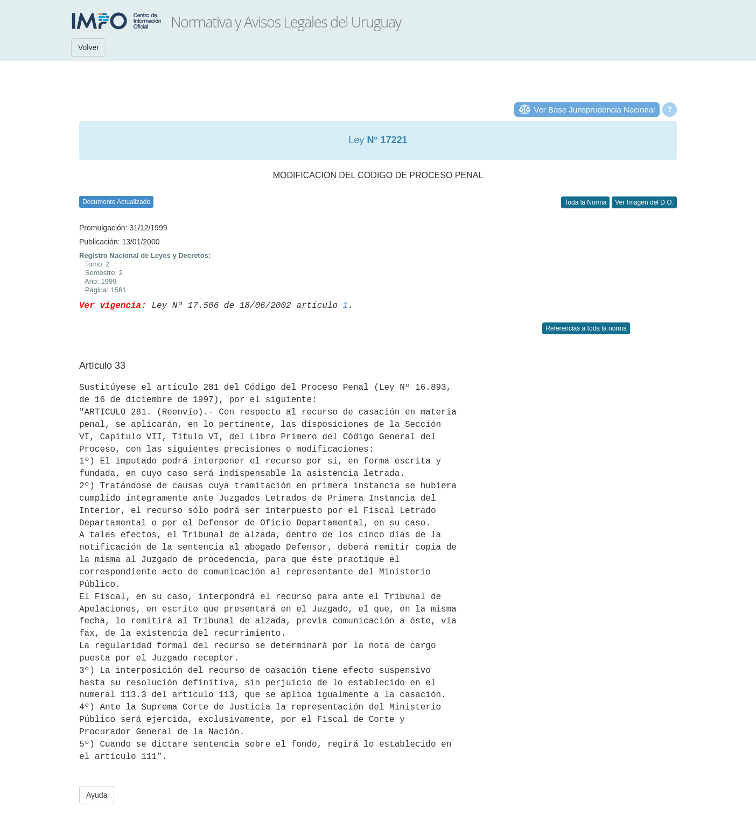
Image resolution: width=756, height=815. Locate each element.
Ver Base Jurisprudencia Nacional (594, 109)
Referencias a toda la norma (586, 328)
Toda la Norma (585, 202)
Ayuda (96, 795)
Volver (88, 47)
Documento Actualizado (116, 202)
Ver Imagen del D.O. (644, 202)
